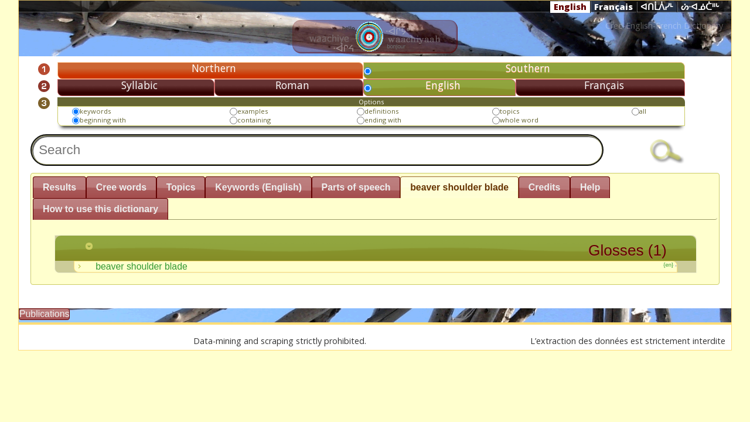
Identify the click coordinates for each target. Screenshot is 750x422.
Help (590, 187)
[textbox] (317, 150)
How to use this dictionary (100, 209)
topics (509, 111)
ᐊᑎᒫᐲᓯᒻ (656, 7)
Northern (214, 68)
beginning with (103, 119)
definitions (381, 111)
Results (59, 187)
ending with (382, 119)
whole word (519, 119)
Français (613, 6)
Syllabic (139, 85)
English (570, 6)
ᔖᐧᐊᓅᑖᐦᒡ (700, 7)
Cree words (121, 187)
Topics (181, 187)
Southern (528, 68)
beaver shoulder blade (459, 187)
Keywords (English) (258, 187)
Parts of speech (356, 187)
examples (252, 111)
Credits (545, 187)
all (642, 111)
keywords (95, 111)
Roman (292, 85)
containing (254, 119)
